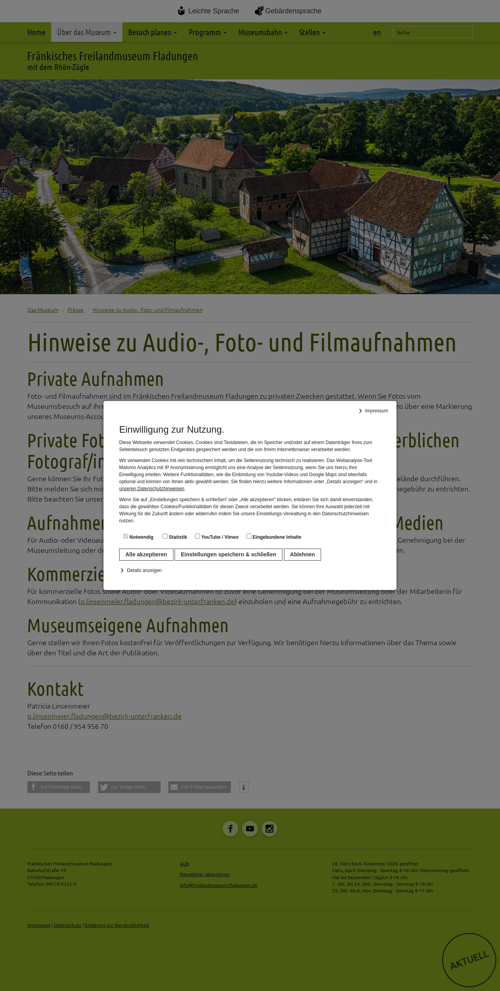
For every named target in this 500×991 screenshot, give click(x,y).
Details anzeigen (144, 570)
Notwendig (138, 537)
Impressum (376, 411)
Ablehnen (302, 554)
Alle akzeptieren (146, 554)
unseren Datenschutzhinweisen (151, 488)
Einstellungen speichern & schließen (228, 554)
